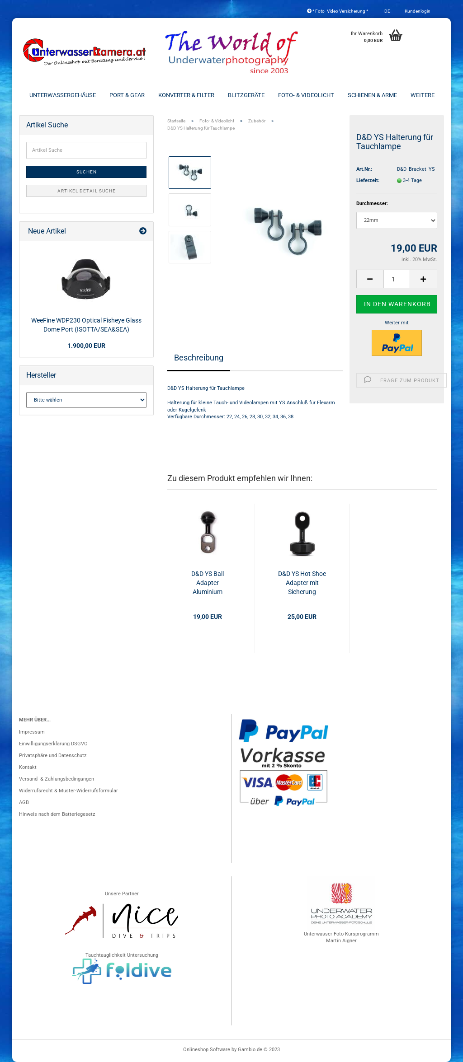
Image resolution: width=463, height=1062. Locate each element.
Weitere (423, 95)
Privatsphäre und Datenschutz (52, 755)
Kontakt (28, 767)
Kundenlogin (417, 11)
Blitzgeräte (246, 95)
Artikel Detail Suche (86, 190)
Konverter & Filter (186, 95)
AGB (24, 802)
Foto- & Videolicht (306, 95)
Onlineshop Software (206, 1050)
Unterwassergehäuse (62, 95)
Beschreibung (198, 357)
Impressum (32, 732)
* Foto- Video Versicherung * (337, 11)
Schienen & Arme (372, 95)
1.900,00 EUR (86, 345)
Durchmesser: (372, 203)
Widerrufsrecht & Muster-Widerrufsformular (68, 791)
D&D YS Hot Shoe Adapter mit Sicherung (302, 582)
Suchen (86, 171)
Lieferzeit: (367, 180)
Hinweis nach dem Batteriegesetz (57, 814)
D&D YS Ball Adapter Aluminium (207, 582)
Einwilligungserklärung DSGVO (53, 744)
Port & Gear (127, 95)
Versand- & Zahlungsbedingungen (56, 779)
